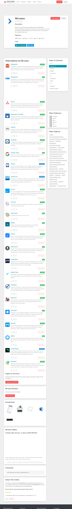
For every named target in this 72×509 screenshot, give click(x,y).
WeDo (13, 336)
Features (52, 71)
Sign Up (59, 2)
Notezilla (13, 361)
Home (18, 2)
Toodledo (14, 140)
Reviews (52, 68)
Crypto (34, 2)
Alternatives (53, 66)
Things (13, 164)
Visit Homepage (21, 45)
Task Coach (14, 213)
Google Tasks (15, 153)
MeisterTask (14, 272)
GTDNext (14, 285)
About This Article (54, 88)
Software (23, 2)
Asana (13, 102)
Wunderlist (14, 64)
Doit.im (13, 234)
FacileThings (15, 349)
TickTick (13, 202)
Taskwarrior (14, 247)
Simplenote (14, 77)
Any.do (13, 189)
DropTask (14, 310)
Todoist (13, 127)
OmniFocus (14, 177)
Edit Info (64, 18)
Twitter (31, 45)
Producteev (14, 259)
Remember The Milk (17, 114)
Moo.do (13, 323)
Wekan (13, 223)
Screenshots (53, 78)
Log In (65, 2)
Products (29, 2)
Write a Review (55, 18)
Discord (39, 2)
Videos (51, 81)
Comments (52, 86)
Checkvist (14, 298)
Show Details (41, 73)
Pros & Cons (53, 73)
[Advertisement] (36, 10)
